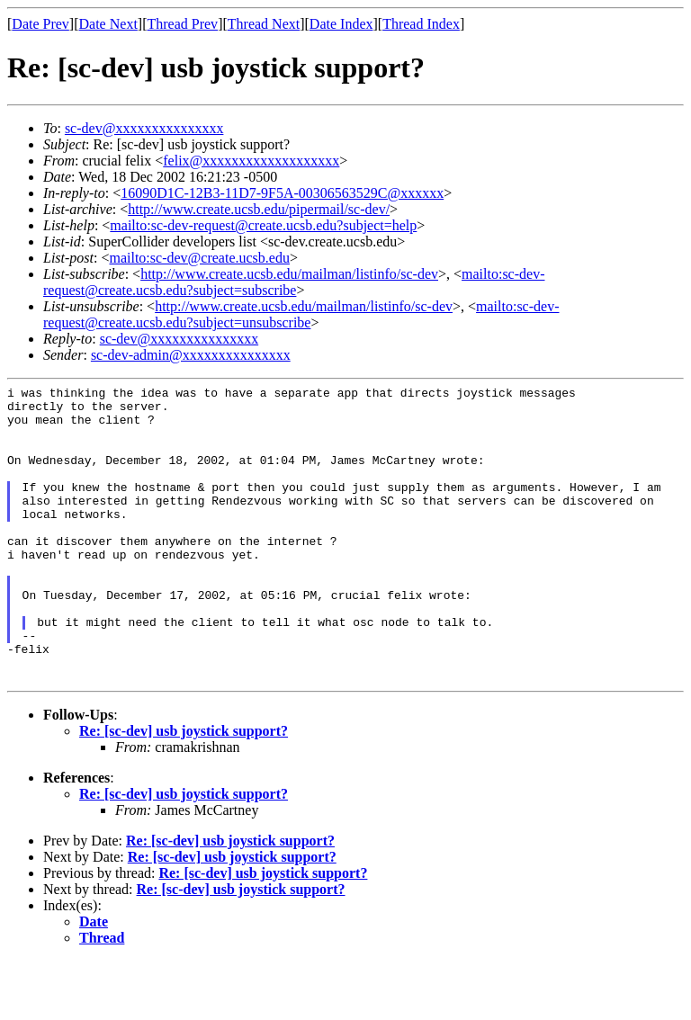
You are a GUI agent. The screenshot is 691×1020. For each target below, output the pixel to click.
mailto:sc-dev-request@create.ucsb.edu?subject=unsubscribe (301, 314)
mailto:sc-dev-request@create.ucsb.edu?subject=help (263, 225)
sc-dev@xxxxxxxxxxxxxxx (144, 128)
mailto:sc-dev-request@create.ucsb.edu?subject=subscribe (293, 282)
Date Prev (40, 23)
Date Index (341, 23)
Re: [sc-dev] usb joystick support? (183, 790)
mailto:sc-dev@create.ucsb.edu (199, 257)
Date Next (108, 23)
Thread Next (264, 23)
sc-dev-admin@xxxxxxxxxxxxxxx (191, 354)
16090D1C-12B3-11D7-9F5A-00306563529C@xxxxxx (282, 193)
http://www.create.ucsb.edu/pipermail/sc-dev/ (259, 209)
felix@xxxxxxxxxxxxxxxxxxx (251, 160)
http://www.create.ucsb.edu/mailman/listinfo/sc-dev (289, 274)
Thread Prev (182, 23)
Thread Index (421, 23)
